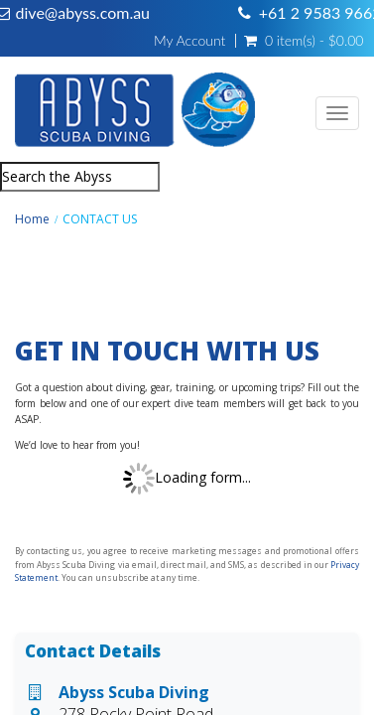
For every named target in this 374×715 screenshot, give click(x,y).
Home (32, 219)
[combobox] (80, 177)
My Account (189, 41)
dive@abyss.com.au (83, 12)
